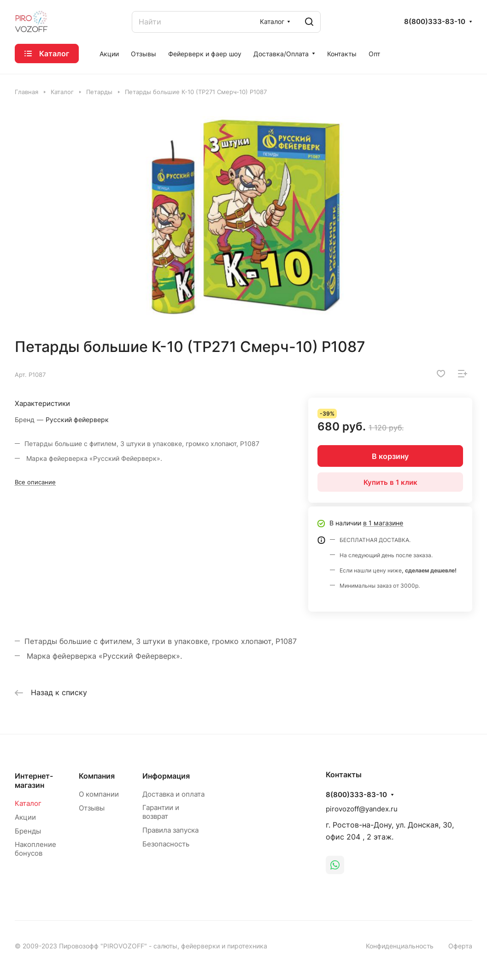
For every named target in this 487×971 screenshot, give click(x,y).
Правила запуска (170, 830)
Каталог (28, 803)
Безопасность (165, 844)
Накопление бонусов (35, 849)
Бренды (28, 831)
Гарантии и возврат (160, 812)
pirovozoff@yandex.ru (362, 808)
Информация (166, 775)
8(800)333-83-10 (434, 22)
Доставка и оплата (173, 794)
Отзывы (92, 808)
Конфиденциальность (400, 946)
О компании (99, 794)
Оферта (460, 946)
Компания (97, 775)
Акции (25, 817)
